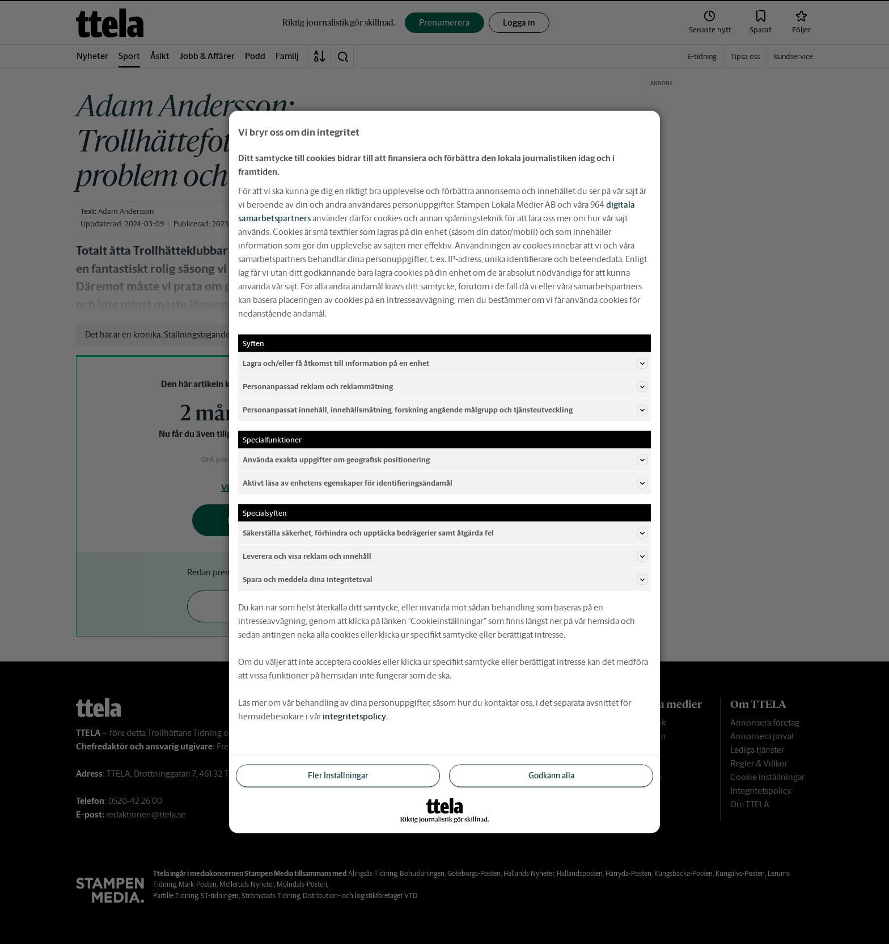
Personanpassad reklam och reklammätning (445, 387)
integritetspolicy (354, 716)
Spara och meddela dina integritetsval (445, 579)
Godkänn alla (551, 775)
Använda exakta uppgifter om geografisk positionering (445, 460)
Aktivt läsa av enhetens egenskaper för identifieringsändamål (445, 483)
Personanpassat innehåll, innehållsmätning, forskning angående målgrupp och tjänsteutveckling (445, 410)
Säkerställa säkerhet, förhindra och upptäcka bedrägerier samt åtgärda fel (445, 533)
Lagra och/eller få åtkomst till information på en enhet (445, 363)
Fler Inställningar (338, 775)
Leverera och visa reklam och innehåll (445, 556)
